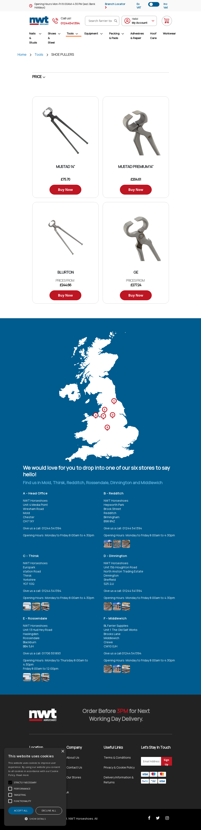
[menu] (102, 38)
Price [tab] (37, 77)
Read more (22, 775)
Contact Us (74, 767)
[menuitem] (37, 38)
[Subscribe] (166, 761)
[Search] (115, 21)
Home (22, 54)
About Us (72, 757)
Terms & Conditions (117, 757)
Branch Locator (115, 4)
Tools (39, 54)
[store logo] (39, 20)
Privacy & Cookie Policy (119, 767)
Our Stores (73, 777)
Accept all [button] (21, 810)
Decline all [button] (49, 810)
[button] (35, 819)
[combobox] (102, 21)
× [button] (62, 751)
